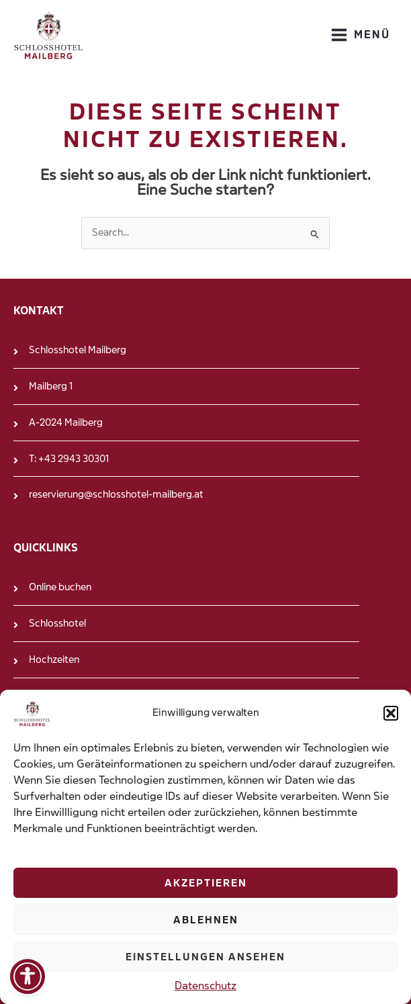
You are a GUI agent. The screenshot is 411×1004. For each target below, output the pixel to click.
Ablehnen (205, 920)
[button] (391, 713)
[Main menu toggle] (360, 34)
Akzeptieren (206, 883)
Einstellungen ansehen (205, 957)
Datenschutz (205, 985)
